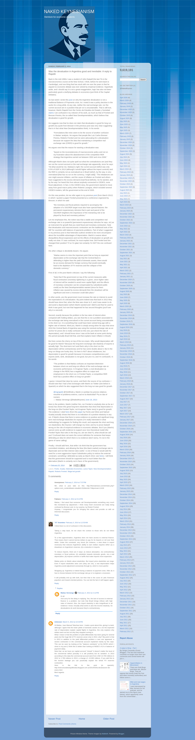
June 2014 (124, 512)
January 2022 (125, 241)
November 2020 (126, 282)
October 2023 (125, 184)
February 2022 (125, 238)
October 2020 (125, 285)
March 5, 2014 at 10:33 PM (73, 622)
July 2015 (123, 473)
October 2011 (125, 608)
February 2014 (125, 524)
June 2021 (124, 261)
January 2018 (125, 384)
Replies (60, 588)
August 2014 (124, 506)
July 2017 (123, 402)
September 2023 (126, 187)
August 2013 (124, 542)
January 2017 (125, 420)
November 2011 (126, 605)
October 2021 (125, 250)
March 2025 (124, 133)
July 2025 (123, 121)
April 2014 (123, 518)
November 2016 (126, 426)
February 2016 (125, 452)
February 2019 (125, 345)
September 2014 (126, 503)
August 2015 (124, 470)
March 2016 (124, 449)
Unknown (58, 622)
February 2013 (125, 560)
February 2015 (125, 488)
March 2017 (124, 414)
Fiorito (56, 469)
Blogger (121, 734)
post (70, 100)
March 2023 (124, 205)
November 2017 (126, 390)
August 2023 (124, 190)
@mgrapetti (58, 392)
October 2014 (125, 500)
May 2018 (123, 372)
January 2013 (125, 563)
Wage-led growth (74, 471)
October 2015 (125, 464)
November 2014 (126, 497)
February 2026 (125, 103)
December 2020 (126, 279)
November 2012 (126, 569)
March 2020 (124, 306)
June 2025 (124, 124)
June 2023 (124, 196)
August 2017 (124, 399)
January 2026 (125, 106)
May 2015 (123, 479)
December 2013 (126, 530)
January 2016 (125, 455)
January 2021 (125, 276)
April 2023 (123, 202)
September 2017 (126, 396)
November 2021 (126, 247)
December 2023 (126, 178)
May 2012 (123, 587)
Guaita (62, 469)
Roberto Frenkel (61, 471)
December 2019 (126, 315)
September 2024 (126, 151)
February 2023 (125, 208)
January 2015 (125, 491)
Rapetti (51, 471)
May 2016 (123, 443)
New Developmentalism (102, 469)
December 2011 (126, 602)
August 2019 (124, 327)
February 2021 (125, 273)
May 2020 (123, 300)
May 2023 (123, 199)
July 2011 (123, 617)
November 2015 (126, 461)
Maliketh (105, 734)
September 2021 (126, 253)
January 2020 (125, 312)
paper (80, 412)
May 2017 (123, 408)
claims (51, 113)
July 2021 (123, 259)
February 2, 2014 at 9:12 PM (72, 499)
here (67, 412)
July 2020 (123, 294)
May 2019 (123, 336)
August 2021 (124, 256)
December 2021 (126, 244)
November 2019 (126, 318)
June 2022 (124, 226)
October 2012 (125, 572)
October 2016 (125, 429)
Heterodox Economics (74, 469)
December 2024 (126, 142)
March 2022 (124, 235)
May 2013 (123, 551)
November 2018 (126, 354)
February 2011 (125, 631)
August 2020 (124, 291)
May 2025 (123, 127)
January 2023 (125, 211)
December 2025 (126, 109)
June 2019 (124, 333)
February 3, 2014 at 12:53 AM (77, 522)
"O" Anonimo (59, 522)
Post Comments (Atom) (67, 724)
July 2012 (123, 581)
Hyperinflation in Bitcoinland (136, 664)
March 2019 (124, 342)
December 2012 (126, 566)
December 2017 (126, 387)
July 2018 (123, 366)
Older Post (108, 718)
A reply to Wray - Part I (128, 648)
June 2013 (124, 548)
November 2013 (126, 533)
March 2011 (124, 628)
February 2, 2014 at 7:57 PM (75, 482)
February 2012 (125, 596)
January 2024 (125, 175)
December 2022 (126, 214)
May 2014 (123, 515)
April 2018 (123, 375)
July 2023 (123, 193)
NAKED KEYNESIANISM (69, 11)
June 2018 (124, 369)
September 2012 (126, 575)
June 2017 (124, 405)
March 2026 (124, 100)
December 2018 (126, 351)
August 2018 (124, 363)
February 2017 (125, 417)
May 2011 (123, 623)
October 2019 (125, 321)
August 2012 (124, 578)
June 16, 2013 (91, 400)
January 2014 (125, 527)
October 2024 (125, 148)
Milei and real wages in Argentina (137, 683)
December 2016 (126, 423)
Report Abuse (126, 638)
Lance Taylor (88, 469)
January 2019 (125, 348)
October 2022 (125, 220)
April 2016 (123, 446)
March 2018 (124, 378)
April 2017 (123, 411)
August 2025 (124, 118)
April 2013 (123, 554)
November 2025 (126, 112)
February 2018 (125, 381)
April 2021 (123, 267)
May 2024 (123, 163)
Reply (56, 491)
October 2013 (125, 536)
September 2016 (126, 432)
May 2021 (123, 264)
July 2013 (123, 545)
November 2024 (126, 145)
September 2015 (126, 467)
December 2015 (126, 458)
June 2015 (124, 476)
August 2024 (124, 154)
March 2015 (124, 485)
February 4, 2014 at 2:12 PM (88, 593)
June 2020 (124, 297)
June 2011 (124, 620)
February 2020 (125, 309)
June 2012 (124, 584)
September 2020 (126, 288)
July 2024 (123, 157)
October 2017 (125, 393)
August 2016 (124, 434)
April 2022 (123, 232)
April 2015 (123, 482)
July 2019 (123, 330)
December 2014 (126, 494)
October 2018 (125, 357)
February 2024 (125, 172)
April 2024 (123, 166)
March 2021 (124, 270)
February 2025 (125, 136)
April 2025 (123, 130)
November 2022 (126, 217)
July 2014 (123, 509)
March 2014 (124, 521)
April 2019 (123, 339)
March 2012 (124, 593)
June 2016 (124, 440)
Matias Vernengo (67, 593)
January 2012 (125, 599)
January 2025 (125, 139)
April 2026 (123, 97)
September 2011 (126, 611)
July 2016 (123, 437)
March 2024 (124, 169)
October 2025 (125, 115)
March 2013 (124, 557)
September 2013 (126, 539)
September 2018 (126, 360)
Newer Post (54, 718)
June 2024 (124, 160)
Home (82, 718)
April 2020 (123, 303)
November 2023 (126, 181)
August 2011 (124, 614)
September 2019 (126, 324)
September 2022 (126, 223)
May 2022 (123, 229)
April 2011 (123, 625)
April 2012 (123, 590)
